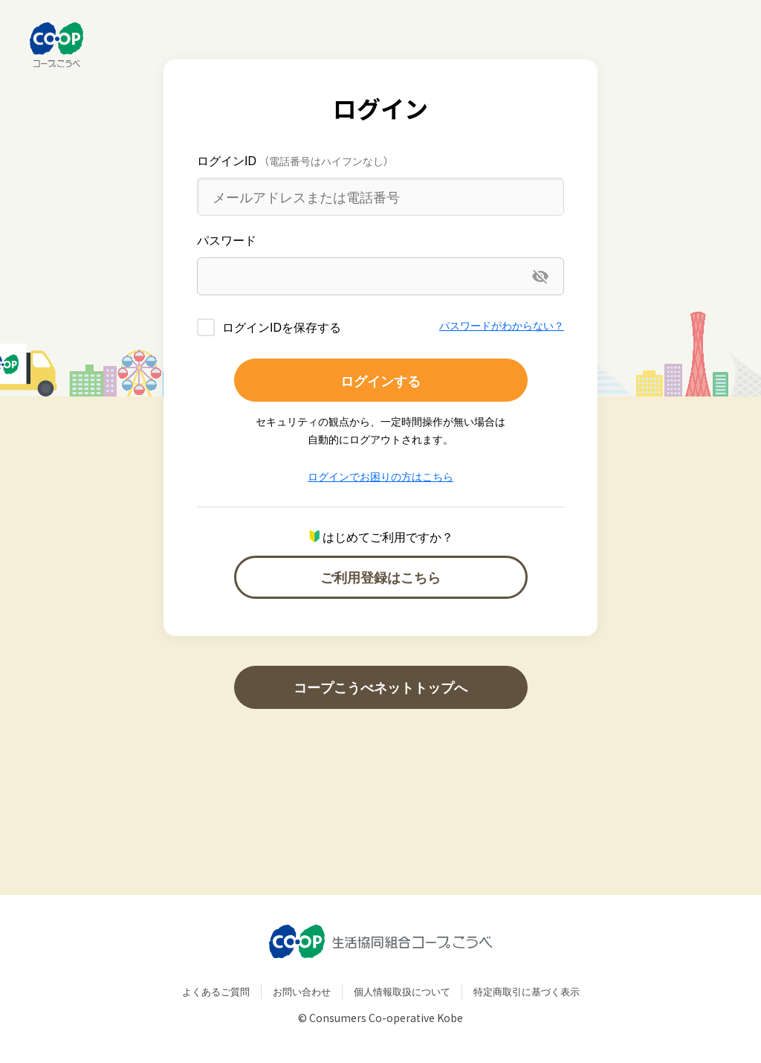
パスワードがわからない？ (501, 325)
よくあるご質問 (216, 991)
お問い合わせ (302, 991)
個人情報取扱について (402, 991)
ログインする (380, 380)
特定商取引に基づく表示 (526, 991)
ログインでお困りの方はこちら (380, 476)
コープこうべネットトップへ (380, 687)
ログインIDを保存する (281, 326)
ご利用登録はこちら (380, 577)
